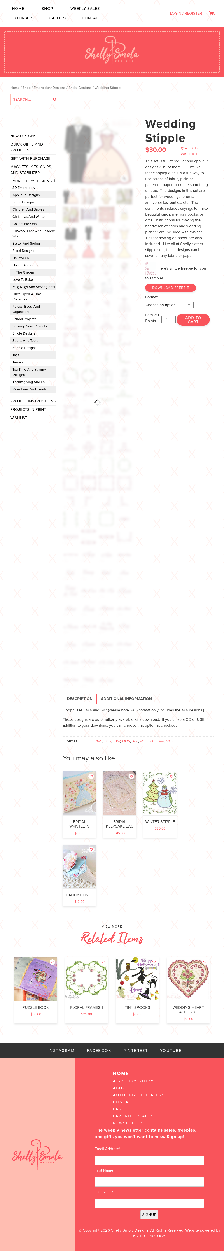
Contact (91, 18)
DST (107, 741)
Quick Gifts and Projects (26, 147)
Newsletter (127, 1123)
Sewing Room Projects (29, 326)
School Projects (24, 319)
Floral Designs (23, 251)
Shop (47, 8)
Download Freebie (170, 288)
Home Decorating (25, 265)
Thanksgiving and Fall (29, 382)
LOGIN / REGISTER (186, 13)
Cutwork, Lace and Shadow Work (33, 234)
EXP (116, 741)
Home (18, 8)
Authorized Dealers (139, 1095)
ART (99, 741)
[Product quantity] (168, 319)
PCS (144, 741)
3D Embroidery (23, 188)
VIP (161, 741)
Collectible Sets (24, 224)
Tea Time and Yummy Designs (29, 372)
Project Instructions (33, 401)
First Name (104, 1170)
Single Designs (23, 333)
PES (153, 741)
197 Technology (149, 1236)
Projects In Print (28, 409)
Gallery (58, 18)
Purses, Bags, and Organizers (26, 309)
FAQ (117, 1109)
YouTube (171, 1050)
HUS (126, 741)
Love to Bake (22, 279)
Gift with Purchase (30, 158)
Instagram (61, 1050)
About (121, 1088)
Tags (15, 355)
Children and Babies (28, 209)
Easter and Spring (26, 243)
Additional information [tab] (126, 698)
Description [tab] (80, 698)
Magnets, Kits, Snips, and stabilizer (31, 169)
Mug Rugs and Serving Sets (33, 287)
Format (151, 297)
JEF (135, 741)
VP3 (169, 741)
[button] (195, 151)
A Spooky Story (133, 1081)
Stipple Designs (24, 348)
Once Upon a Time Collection (27, 297)
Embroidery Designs (50, 88)
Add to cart (193, 319)
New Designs (23, 135)
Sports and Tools (25, 341)
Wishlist (18, 417)
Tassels (17, 362)
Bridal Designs (80, 88)
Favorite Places (133, 1116)
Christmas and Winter (29, 216)
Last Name (104, 1191)
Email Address (107, 1148)
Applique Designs (26, 195)
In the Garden (23, 272)
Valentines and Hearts (29, 389)
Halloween (20, 258)
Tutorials (22, 18)
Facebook (99, 1050)
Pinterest (135, 1050)
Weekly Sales (85, 8)
